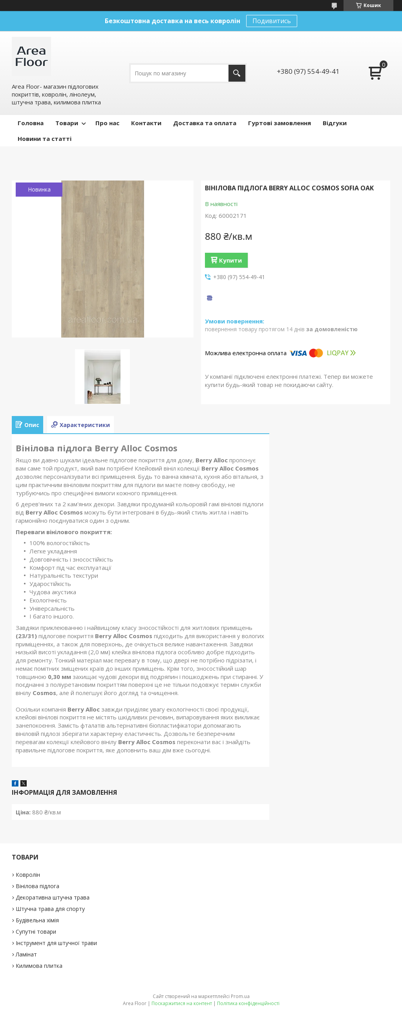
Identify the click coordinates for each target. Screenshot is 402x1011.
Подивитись (271, 20)
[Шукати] (236, 73)
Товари (66, 123)
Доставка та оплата (204, 123)
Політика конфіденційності (248, 1003)
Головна (31, 123)
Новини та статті (44, 138)
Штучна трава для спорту (50, 908)
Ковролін (28, 874)
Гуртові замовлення (279, 123)
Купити (230, 260)
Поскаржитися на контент (182, 1003)
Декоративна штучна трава (53, 897)
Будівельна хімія (37, 920)
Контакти (146, 123)
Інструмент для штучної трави (56, 943)
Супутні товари (36, 931)
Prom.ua (240, 996)
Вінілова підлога (37, 886)
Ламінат (26, 954)
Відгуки (335, 123)
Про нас (107, 123)
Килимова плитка (39, 965)
